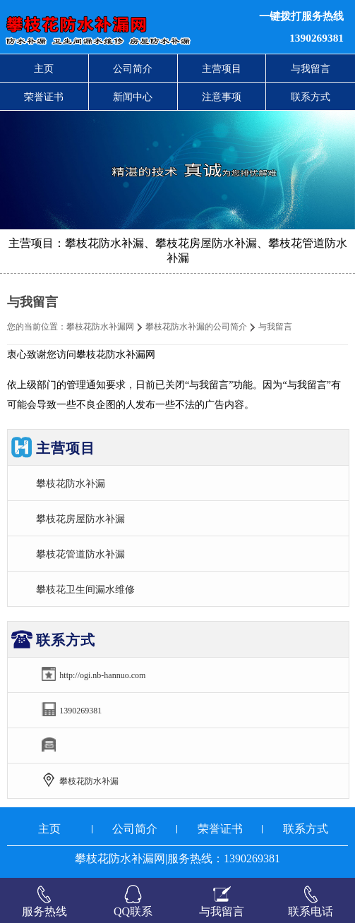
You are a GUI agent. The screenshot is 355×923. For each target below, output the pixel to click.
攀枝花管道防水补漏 (80, 554)
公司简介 (132, 68)
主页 (44, 68)
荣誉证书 (44, 96)
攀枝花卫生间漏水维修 (85, 589)
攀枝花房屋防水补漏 (80, 518)
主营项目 (221, 68)
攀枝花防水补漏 (70, 483)
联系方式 (310, 96)
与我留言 (310, 68)
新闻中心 (132, 96)
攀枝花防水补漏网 (100, 327)
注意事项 (221, 96)
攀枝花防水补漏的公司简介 (196, 327)
